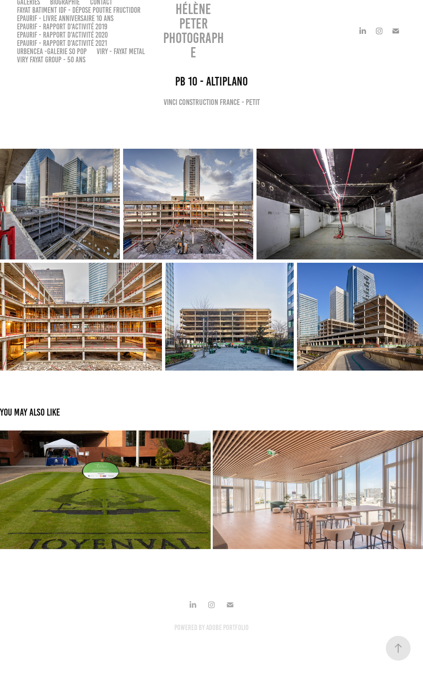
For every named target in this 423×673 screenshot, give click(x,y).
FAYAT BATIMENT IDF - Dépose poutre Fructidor (78, 10)
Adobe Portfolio (227, 627)
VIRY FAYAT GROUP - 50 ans (51, 59)
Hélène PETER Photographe (193, 30)
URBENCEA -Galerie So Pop (52, 51)
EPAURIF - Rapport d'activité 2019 (62, 26)
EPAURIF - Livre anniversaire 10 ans (65, 18)
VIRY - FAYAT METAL (121, 51)
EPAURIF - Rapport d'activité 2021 (62, 43)
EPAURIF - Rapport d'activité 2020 (62, 35)
